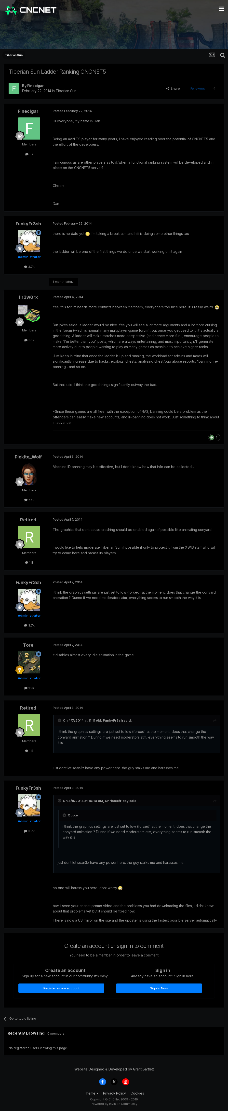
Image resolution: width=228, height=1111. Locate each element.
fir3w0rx (28, 297)
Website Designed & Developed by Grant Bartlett (114, 1069)
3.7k (29, 267)
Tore (28, 645)
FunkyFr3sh (28, 223)
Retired (28, 519)
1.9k (29, 688)
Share (173, 88)
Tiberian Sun (66, 91)
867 (29, 340)
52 (29, 154)
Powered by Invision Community (114, 1104)
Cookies (137, 1093)
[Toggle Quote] (60, 720)
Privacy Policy (114, 1093)
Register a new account (61, 988)
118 (29, 562)
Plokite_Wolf (28, 456)
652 (29, 500)
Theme (91, 1093)
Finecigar (35, 86)
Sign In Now (159, 988)
